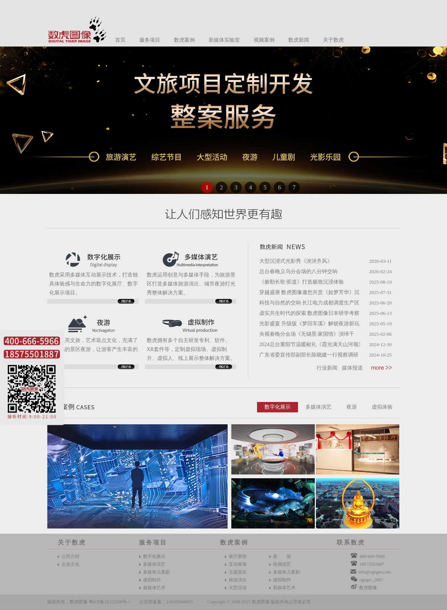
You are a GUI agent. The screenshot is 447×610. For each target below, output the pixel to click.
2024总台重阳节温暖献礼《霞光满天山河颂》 (311, 344)
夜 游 (282, 556)
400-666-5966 (372, 556)
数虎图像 (368, 587)
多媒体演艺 (318, 407)
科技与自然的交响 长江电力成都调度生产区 (309, 303)
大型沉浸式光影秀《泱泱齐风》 (295, 261)
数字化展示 (277, 407)
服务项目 (149, 40)
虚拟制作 (152, 579)
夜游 (351, 407)
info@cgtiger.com (374, 572)
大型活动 (238, 587)
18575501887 (371, 564)
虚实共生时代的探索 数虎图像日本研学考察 (309, 313)
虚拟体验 (382, 407)
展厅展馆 (238, 556)
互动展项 (238, 564)
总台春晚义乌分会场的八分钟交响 (298, 271)
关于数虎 (333, 40)
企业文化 (70, 564)
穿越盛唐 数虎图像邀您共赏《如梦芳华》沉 (309, 292)
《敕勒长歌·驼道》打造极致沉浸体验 (301, 282)
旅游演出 (238, 579)
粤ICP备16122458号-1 (110, 601)
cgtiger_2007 (371, 579)
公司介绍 (70, 556)
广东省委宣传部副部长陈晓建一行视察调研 (308, 355)
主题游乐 (238, 572)
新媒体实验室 (224, 40)
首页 (120, 40)
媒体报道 (352, 368)
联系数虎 (351, 542)
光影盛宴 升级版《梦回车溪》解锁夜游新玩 (309, 323)
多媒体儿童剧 (156, 572)
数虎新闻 (298, 40)
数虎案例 (184, 40)
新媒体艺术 (154, 587)
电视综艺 (282, 564)
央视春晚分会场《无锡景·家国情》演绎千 (307, 334)
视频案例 (264, 40)
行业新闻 (327, 368)
